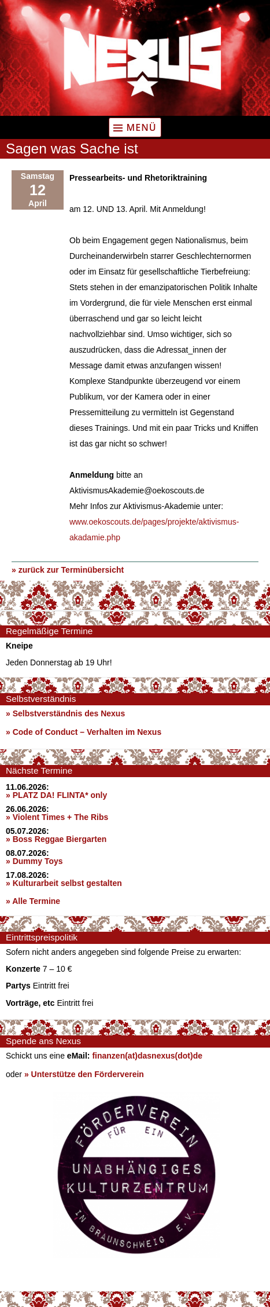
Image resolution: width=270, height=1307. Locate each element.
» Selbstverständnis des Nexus (65, 713)
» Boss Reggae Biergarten (56, 839)
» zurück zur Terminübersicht (68, 569)
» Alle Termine (33, 901)
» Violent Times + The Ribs (57, 817)
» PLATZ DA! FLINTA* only (56, 795)
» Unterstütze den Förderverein (84, 1074)
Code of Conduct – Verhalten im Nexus (87, 732)
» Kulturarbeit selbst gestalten (64, 883)
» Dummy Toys (34, 861)
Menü (141, 127)
